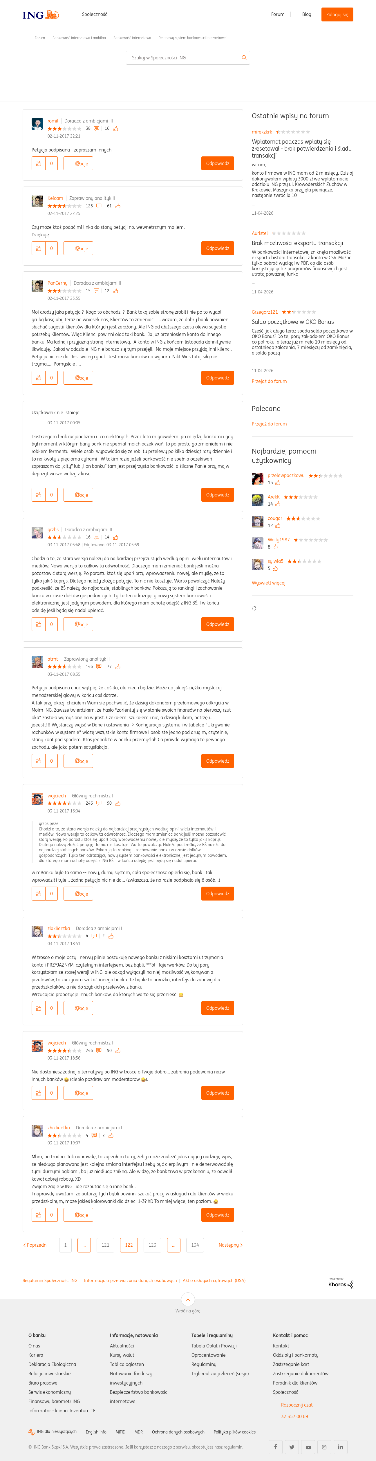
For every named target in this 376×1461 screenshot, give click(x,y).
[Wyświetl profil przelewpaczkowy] (288, 475)
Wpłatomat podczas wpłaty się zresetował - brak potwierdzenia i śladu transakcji (302, 148)
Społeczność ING (25, 37)
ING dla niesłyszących (59, 1432)
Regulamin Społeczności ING (50, 1280)
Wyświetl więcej (268, 583)
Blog (306, 14)
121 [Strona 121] (105, 1245)
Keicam (55, 198)
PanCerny (58, 283)
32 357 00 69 (294, 1416)
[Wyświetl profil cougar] (276, 518)
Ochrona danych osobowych (192, 1432)
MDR (148, 1432)
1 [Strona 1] (65, 1245)
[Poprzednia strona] (37, 1245)
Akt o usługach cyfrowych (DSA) (214, 1280)
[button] (39, 163)
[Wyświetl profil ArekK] (275, 497)
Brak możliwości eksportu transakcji (297, 243)
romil (53, 121)
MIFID (129, 1432)
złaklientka (59, 928)
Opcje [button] (82, 164)
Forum (278, 14)
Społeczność (94, 14)
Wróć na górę (188, 1311)
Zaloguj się (337, 14)
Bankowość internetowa (132, 38)
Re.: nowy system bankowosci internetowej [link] (193, 38)
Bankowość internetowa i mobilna (79, 38)
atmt (53, 659)
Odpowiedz (217, 163)
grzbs (53, 529)
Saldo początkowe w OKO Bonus (293, 321)
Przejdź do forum (269, 381)
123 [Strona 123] (152, 1245)
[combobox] (188, 58)
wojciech (57, 796)
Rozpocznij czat (297, 1405)
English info (103, 1432)
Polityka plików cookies (255, 1432)
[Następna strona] (229, 1245)
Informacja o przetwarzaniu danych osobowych (130, 1280)
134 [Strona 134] (195, 1245)
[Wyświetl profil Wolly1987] (280, 540)
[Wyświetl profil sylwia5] (277, 561)
